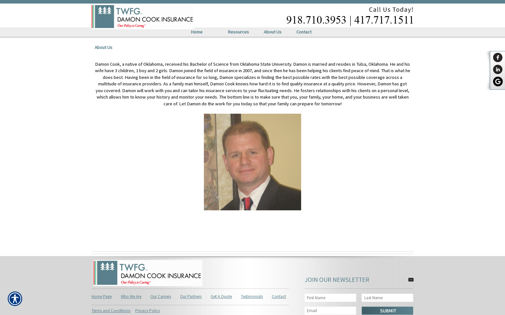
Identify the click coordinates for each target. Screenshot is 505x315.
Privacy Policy (147, 310)
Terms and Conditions (110, 310)
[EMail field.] (330, 310)
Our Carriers (160, 296)
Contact (279, 296)
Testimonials (252, 296)
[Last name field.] (387, 297)
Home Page (101, 296)
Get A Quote (221, 296)
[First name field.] (330, 297)
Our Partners (191, 296)
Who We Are (131, 296)
